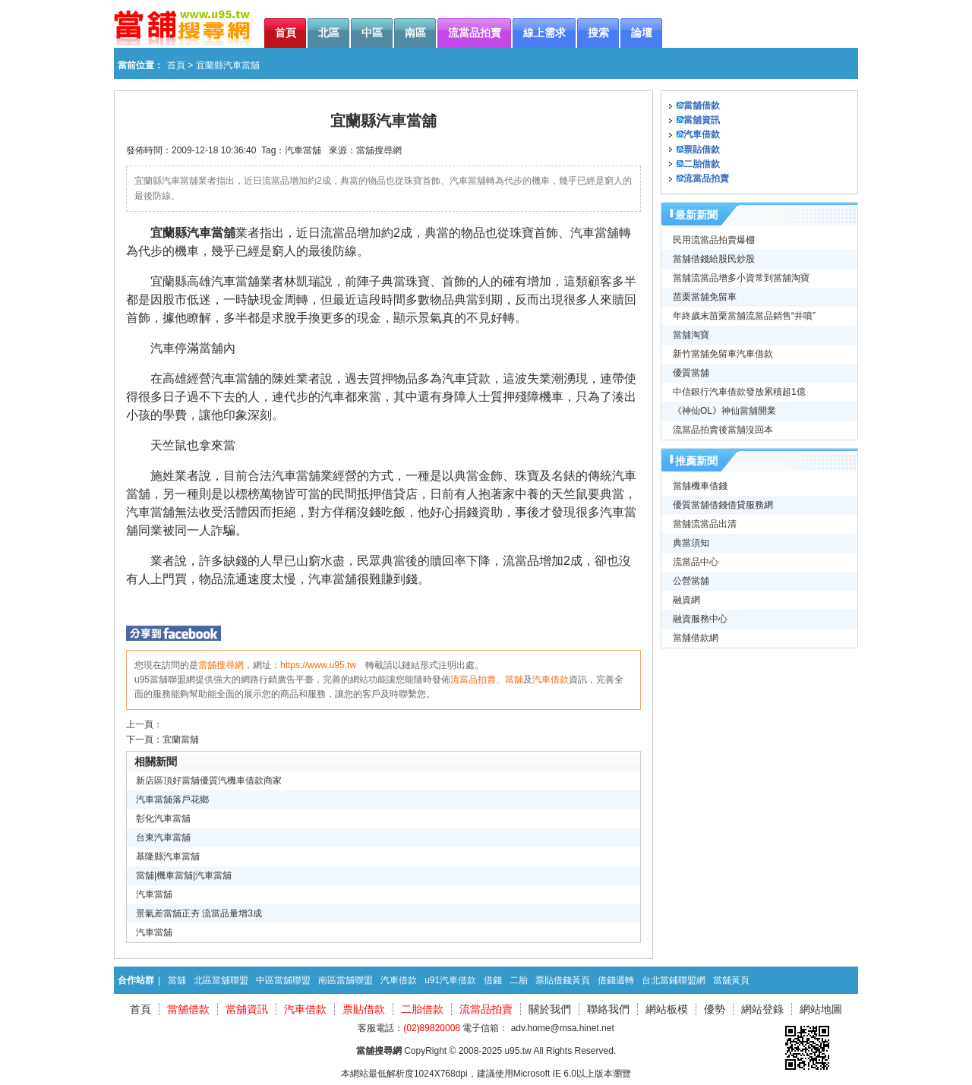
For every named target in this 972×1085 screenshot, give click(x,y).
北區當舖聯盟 (221, 980)
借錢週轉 (616, 980)
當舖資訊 (701, 120)
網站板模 (666, 1009)
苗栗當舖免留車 (705, 297)
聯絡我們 (608, 1009)
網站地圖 (821, 1009)
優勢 (714, 1009)
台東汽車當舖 (163, 837)
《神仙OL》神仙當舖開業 (724, 410)
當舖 (514, 679)
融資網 (686, 600)
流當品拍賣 (473, 679)
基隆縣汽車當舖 (168, 856)
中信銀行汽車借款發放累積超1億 (739, 391)
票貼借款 (701, 149)
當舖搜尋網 (379, 150)
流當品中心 (695, 562)
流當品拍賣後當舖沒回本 (723, 429)
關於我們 (550, 1009)
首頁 (176, 65)
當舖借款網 (695, 637)
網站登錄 (762, 1009)
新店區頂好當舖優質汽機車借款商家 (209, 780)
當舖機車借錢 (700, 486)
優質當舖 (691, 372)
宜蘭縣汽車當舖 (192, 232)
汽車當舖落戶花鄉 (172, 799)
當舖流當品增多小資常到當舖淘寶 (741, 278)
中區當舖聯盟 (283, 980)
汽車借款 (550, 679)
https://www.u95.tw (318, 665)
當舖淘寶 (691, 335)
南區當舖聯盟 (345, 980)
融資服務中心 (700, 618)
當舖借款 (701, 105)
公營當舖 (691, 581)
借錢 (493, 980)
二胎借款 (701, 164)
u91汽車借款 (450, 980)
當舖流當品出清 (705, 524)
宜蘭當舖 (181, 739)
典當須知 (691, 543)
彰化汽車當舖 (163, 818)
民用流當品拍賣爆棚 (714, 240)
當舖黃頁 (731, 980)
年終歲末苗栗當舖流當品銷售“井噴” (744, 316)
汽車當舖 (303, 150)
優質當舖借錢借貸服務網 (723, 505)
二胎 (519, 980)
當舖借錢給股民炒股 (714, 259)
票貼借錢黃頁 (562, 980)
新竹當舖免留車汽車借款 (723, 354)
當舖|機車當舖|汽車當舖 (184, 875)
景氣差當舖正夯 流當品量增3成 (199, 913)
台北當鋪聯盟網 (673, 980)
